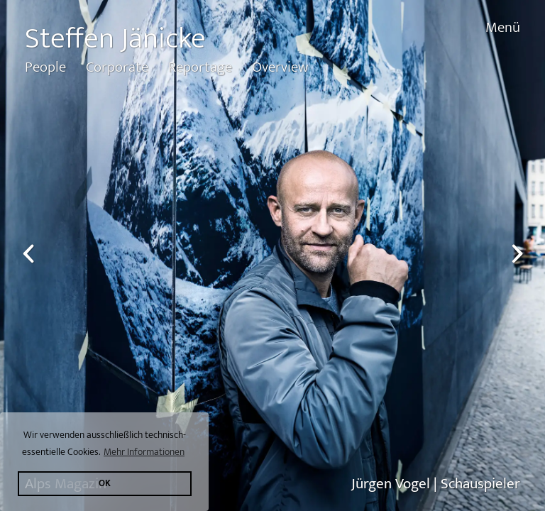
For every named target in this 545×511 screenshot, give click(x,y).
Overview (280, 67)
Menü (502, 27)
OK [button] (105, 483)
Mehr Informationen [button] (144, 452)
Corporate (117, 67)
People (45, 67)
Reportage (200, 67)
